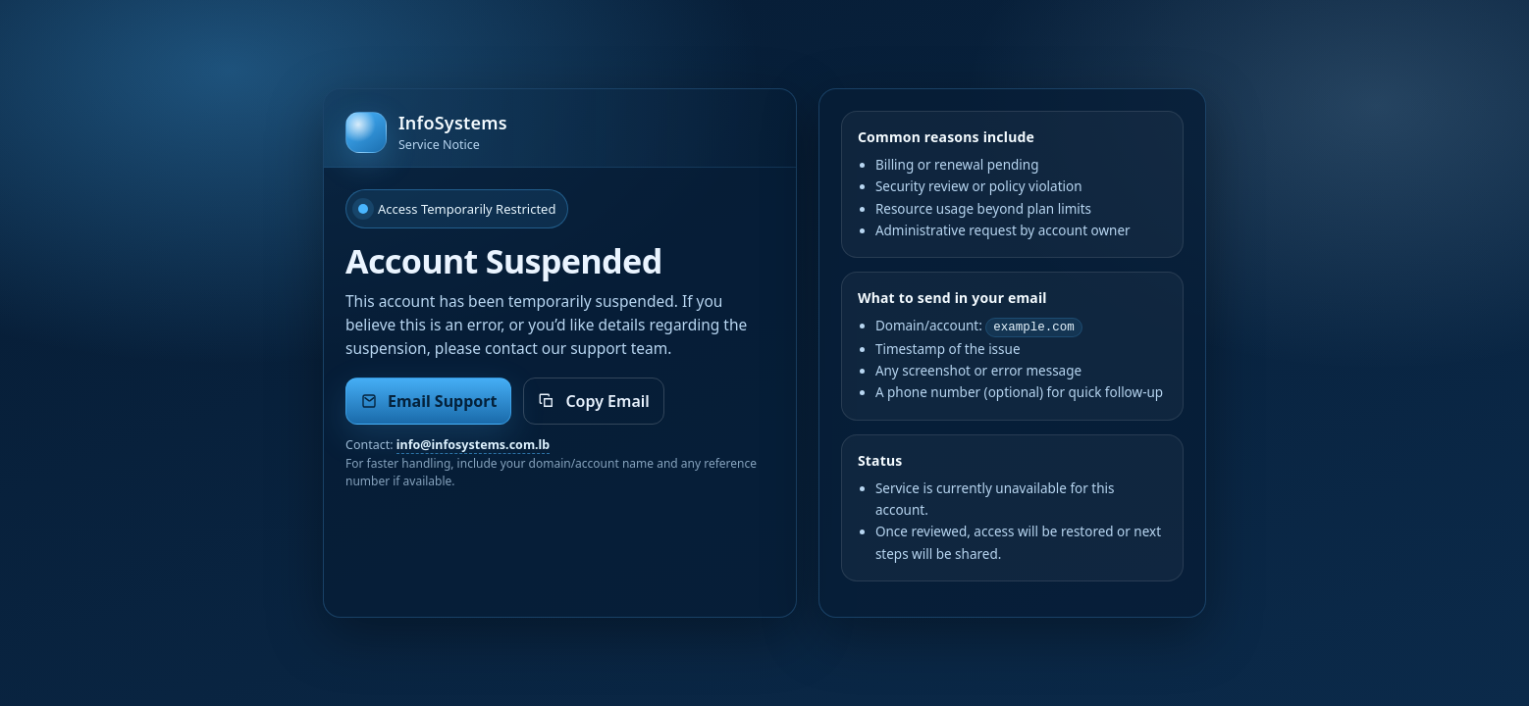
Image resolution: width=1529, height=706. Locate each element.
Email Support (428, 401)
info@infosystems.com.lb (473, 444)
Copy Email (593, 401)
